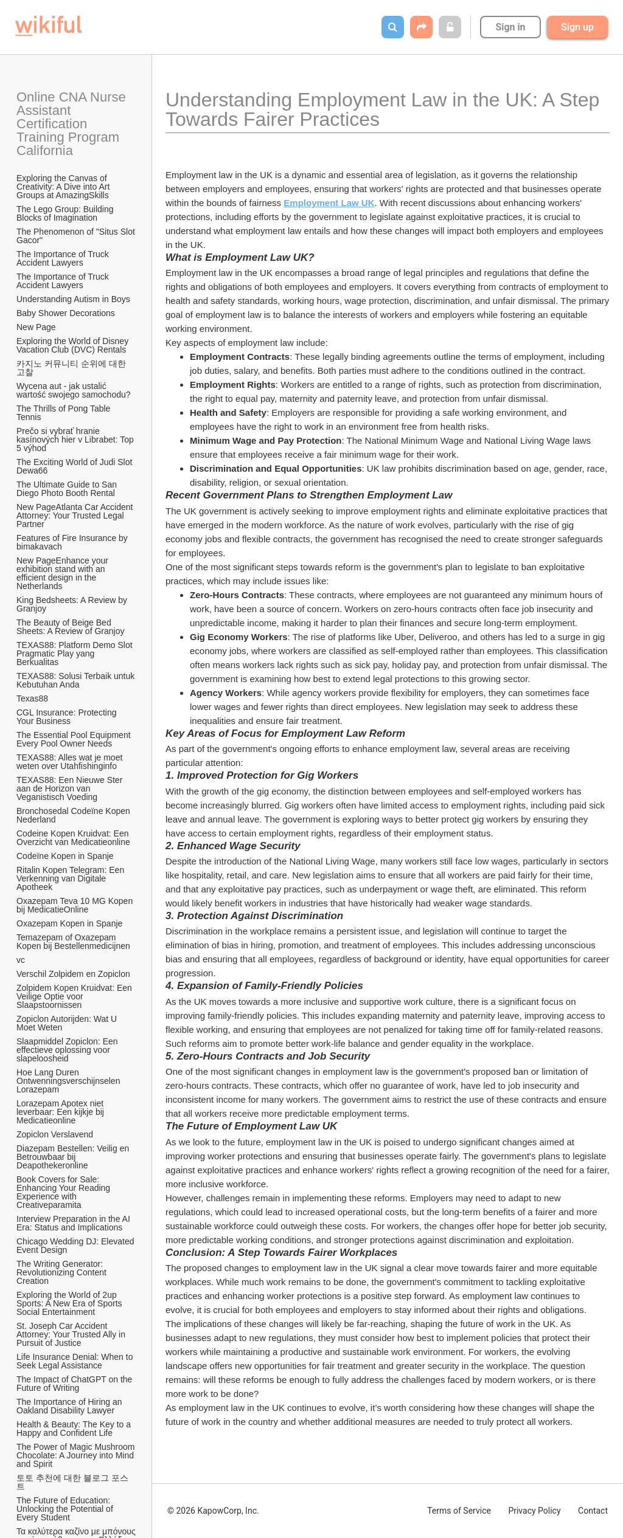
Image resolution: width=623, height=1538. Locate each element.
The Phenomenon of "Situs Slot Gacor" (76, 236)
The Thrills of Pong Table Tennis (64, 413)
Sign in (510, 27)
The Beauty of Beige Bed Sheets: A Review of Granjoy (70, 627)
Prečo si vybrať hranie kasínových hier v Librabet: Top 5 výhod (76, 439)
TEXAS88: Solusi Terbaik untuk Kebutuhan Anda (76, 680)
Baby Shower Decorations (65, 313)
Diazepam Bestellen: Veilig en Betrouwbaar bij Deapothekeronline (73, 1156)
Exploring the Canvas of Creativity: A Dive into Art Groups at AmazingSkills (64, 186)
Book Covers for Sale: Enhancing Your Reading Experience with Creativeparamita (64, 1192)
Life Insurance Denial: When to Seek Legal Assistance (75, 1361)
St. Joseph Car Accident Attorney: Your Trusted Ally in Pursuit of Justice (72, 1334)
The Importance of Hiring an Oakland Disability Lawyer (70, 1406)
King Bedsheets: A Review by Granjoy (73, 604)
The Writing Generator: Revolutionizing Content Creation (62, 1272)
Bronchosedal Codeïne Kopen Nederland (74, 815)
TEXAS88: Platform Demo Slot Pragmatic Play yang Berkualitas (75, 653)
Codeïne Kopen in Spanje (65, 856)
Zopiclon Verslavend (54, 1134)
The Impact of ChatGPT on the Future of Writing (75, 1383)
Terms (459, 1511)
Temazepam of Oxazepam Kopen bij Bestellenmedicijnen (73, 942)
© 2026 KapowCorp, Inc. (213, 1511)
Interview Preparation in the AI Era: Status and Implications (74, 1223)
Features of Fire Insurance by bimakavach (73, 542)
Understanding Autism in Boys (73, 299)
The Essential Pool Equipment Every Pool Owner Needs (74, 739)
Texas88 (32, 698)
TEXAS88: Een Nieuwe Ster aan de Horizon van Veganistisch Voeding (70, 788)
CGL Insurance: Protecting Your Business (67, 717)
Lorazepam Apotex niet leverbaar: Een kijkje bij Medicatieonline (61, 1111)
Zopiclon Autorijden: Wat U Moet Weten (67, 1023)
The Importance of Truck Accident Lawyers (63, 258)
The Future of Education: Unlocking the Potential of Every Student (66, 1508)
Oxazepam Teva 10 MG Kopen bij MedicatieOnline (75, 905)
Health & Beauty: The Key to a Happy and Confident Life (74, 1428)
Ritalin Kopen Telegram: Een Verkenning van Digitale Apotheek (71, 878)
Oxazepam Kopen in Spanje (69, 923)
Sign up (577, 27)
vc (20, 960)
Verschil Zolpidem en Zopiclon (73, 974)
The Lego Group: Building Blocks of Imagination (66, 213)
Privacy (534, 1511)
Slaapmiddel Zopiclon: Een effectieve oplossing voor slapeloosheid (68, 1049)
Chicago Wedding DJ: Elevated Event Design (76, 1245)
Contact (593, 1511)
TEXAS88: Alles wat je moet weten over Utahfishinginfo (70, 762)
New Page (36, 327)
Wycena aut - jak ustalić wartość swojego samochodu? (73, 390)
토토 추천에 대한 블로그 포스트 (72, 1482)
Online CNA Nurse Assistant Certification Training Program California (72, 123)
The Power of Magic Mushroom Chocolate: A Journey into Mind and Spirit (76, 1455)
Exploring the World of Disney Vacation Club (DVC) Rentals (73, 345)
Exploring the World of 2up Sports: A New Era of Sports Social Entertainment (70, 1303)
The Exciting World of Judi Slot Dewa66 (75, 466)
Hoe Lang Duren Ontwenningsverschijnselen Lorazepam (69, 1080)
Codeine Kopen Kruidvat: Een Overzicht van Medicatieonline (73, 838)
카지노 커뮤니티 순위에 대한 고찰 (72, 368)
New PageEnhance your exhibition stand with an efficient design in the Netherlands (63, 573)
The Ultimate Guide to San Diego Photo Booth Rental (67, 489)
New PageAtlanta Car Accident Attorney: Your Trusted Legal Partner (75, 515)
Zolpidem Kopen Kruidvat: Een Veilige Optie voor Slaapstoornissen (75, 996)
